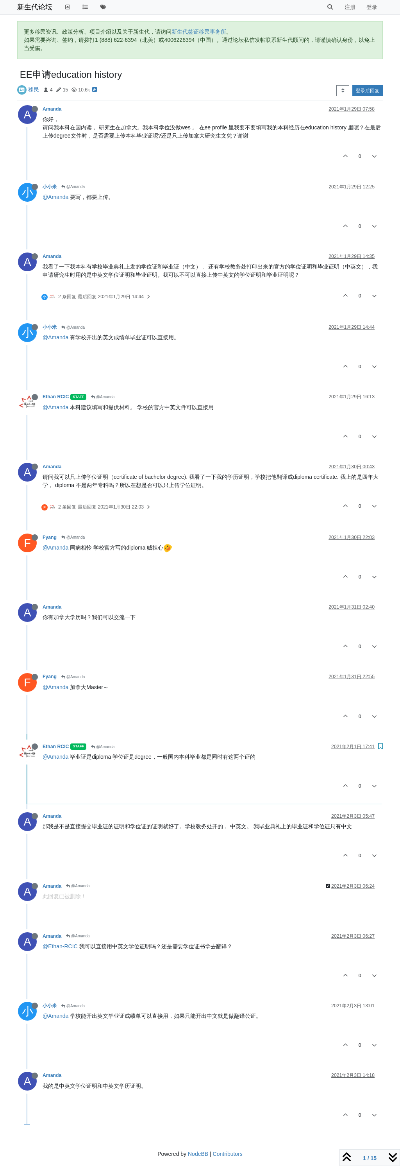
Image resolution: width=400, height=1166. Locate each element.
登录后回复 (367, 90)
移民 (33, 89)
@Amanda (73, 186)
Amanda (52, 109)
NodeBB (198, 1154)
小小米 (50, 187)
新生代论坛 (34, 7)
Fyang (50, 537)
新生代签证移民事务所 (198, 32)
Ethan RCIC (56, 396)
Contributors (228, 1154)
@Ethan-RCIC (60, 946)
